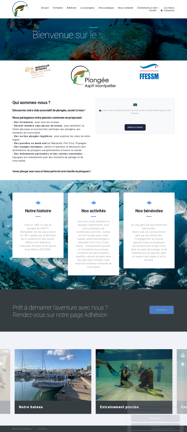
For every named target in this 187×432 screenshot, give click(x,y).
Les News (169, 8)
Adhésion (71, 8)
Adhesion (160, 315)
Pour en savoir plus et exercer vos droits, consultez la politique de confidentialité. (155, 395)
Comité (152, 10)
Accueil (45, 8)
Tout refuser (155, 413)
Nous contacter (125, 8)
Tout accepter (155, 421)
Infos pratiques (106, 8)
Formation (58, 8)
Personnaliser (155, 405)
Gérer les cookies (135, 127)
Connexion (167, 10)
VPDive (171, 428)
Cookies (42, 428)
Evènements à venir (147, 8)
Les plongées (87, 8)
